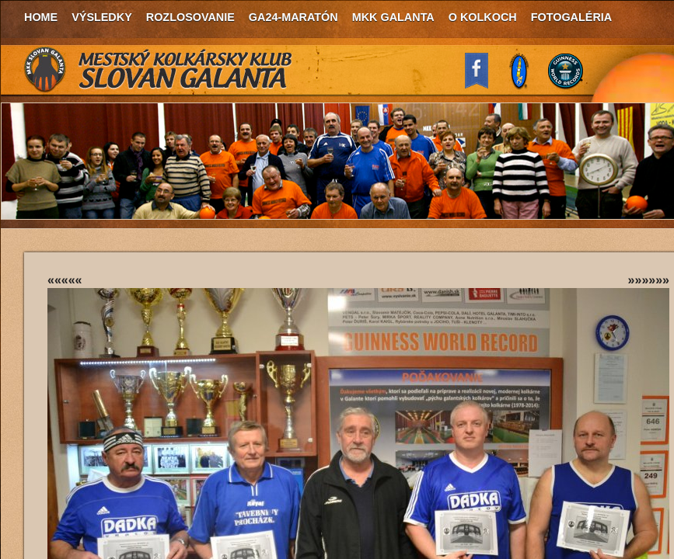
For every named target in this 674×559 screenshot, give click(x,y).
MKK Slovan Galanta (158, 70)
